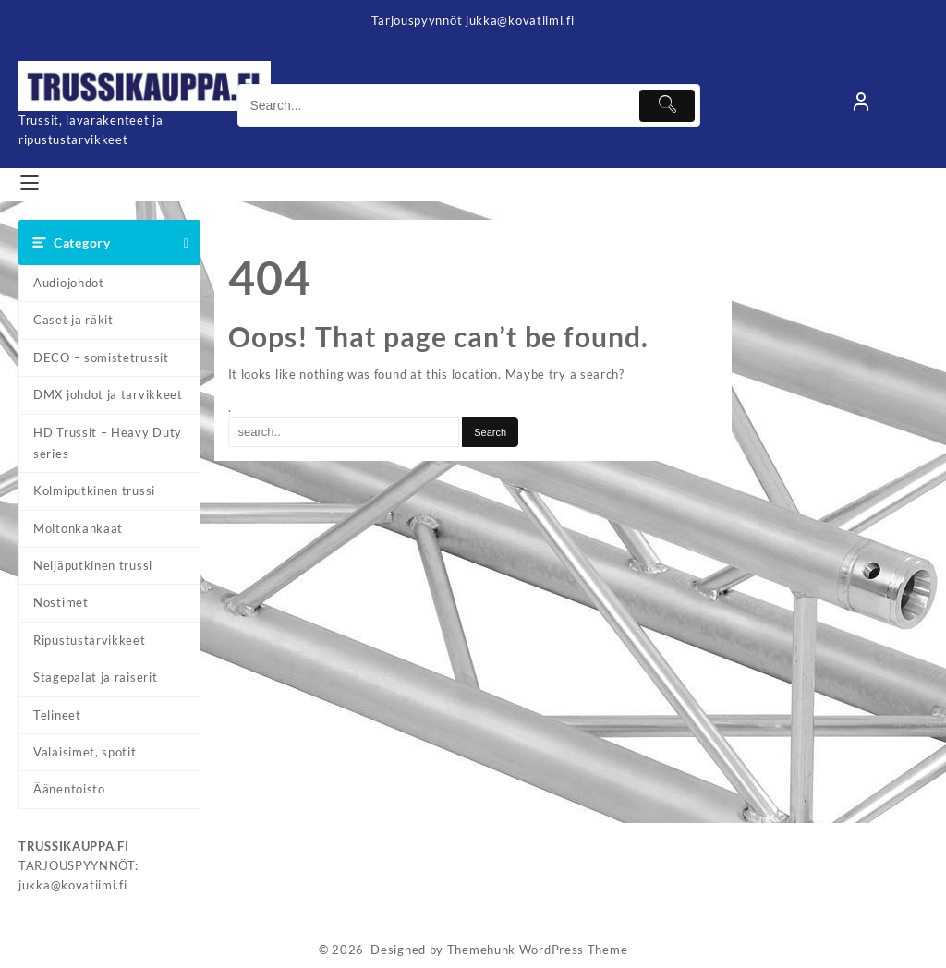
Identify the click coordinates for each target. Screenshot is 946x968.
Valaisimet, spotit (85, 751)
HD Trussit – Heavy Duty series (107, 443)
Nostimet (61, 602)
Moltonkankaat (78, 528)
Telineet (57, 715)
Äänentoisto (69, 788)
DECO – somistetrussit (101, 357)
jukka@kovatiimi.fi (72, 884)
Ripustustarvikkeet (89, 640)
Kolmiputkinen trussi (94, 490)
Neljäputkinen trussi (92, 565)
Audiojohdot (68, 282)
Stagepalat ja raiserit (95, 677)
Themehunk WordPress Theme (537, 949)
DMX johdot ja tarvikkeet (108, 394)
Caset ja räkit (73, 319)
